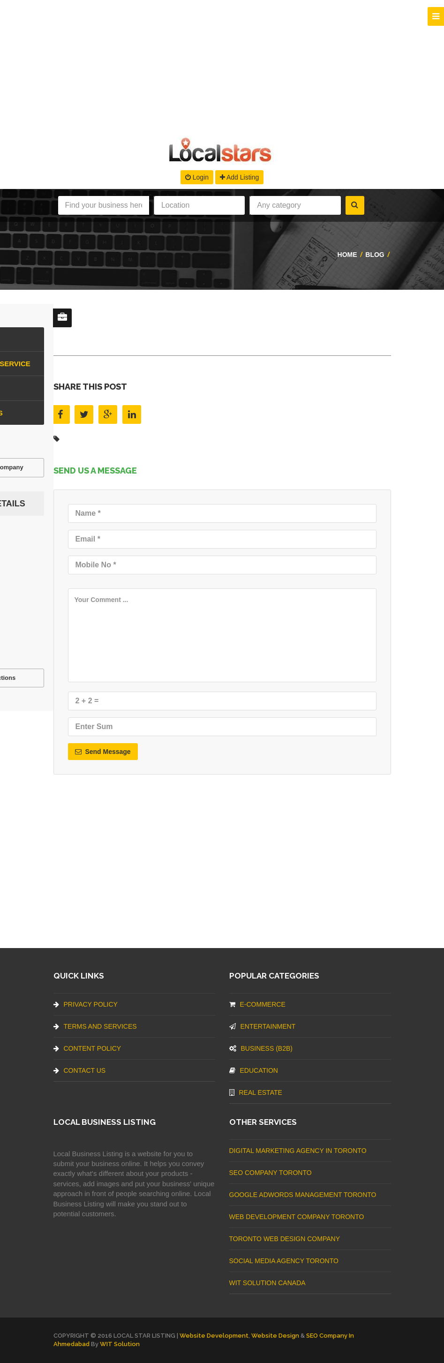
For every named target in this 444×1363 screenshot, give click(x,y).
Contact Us (79, 1070)
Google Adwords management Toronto (302, 1194)
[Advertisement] (222, 65)
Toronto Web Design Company (284, 1239)
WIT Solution (120, 1344)
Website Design (275, 1335)
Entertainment (262, 1026)
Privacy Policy (85, 1004)
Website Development (214, 1335)
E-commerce (257, 1004)
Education (253, 1070)
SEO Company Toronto (270, 1172)
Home (347, 254)
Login (197, 177)
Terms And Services (95, 1026)
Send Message (103, 751)
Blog (374, 254)
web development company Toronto (296, 1216)
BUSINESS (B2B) (261, 1048)
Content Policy (87, 1048)
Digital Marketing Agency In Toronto (298, 1150)
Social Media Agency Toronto (284, 1261)
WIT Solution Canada (267, 1283)
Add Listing (239, 177)
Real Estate (255, 1092)
